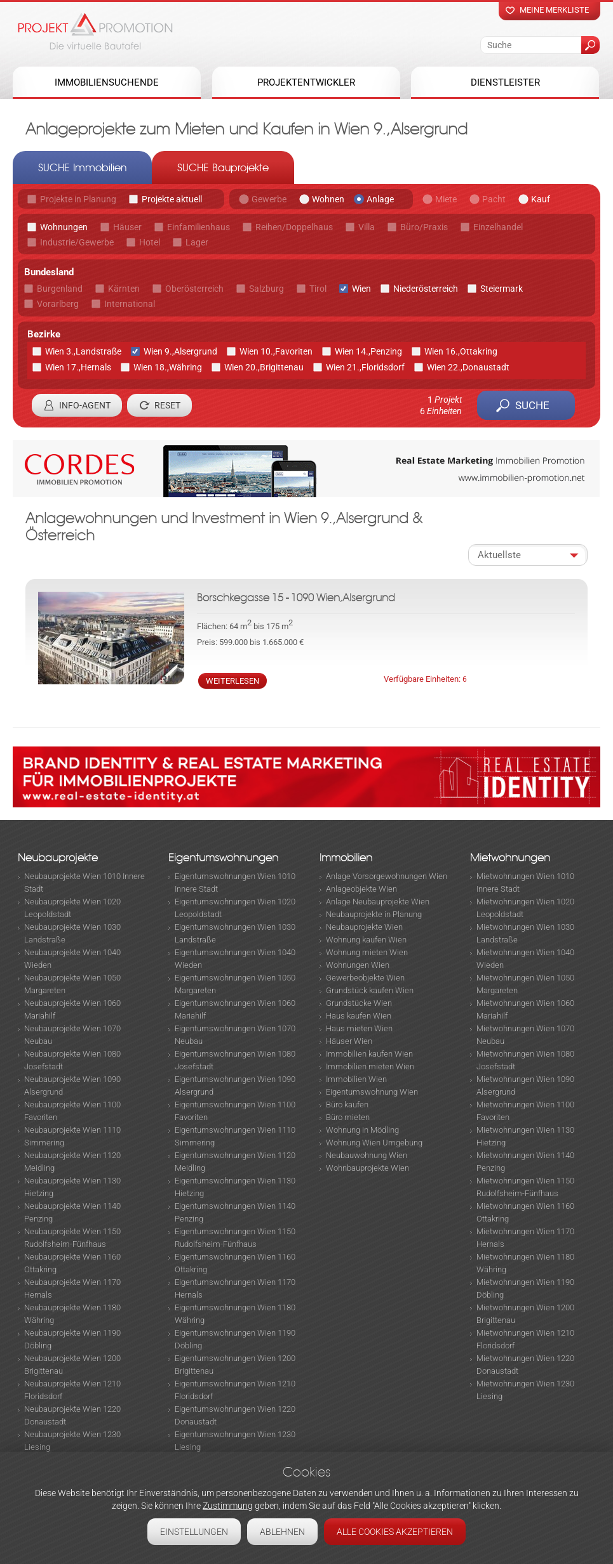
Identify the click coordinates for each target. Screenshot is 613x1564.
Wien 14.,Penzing (368, 351)
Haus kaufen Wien (358, 1015)
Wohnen (328, 199)
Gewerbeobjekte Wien (365, 977)
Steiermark (501, 288)
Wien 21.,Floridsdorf (365, 367)
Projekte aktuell (172, 199)
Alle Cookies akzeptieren (395, 1532)
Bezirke (43, 334)
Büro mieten (348, 1117)
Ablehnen (282, 1532)
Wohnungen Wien (357, 965)
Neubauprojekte (58, 858)
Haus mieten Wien (359, 1028)
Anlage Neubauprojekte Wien (377, 901)
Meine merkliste (554, 10)
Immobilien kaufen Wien (369, 1054)
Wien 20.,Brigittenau (264, 367)
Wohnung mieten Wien (367, 952)
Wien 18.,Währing (167, 367)
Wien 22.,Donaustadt (468, 367)
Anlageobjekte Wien (361, 889)
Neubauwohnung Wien (366, 1155)
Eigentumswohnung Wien (372, 1092)
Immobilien (346, 858)
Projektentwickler (306, 82)
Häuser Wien (349, 1041)
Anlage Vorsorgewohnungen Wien (386, 876)
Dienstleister (505, 82)
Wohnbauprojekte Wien (367, 1168)
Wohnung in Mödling (362, 1130)
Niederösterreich (425, 288)
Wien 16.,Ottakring (460, 351)
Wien (361, 288)
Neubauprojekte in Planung (374, 914)
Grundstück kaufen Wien (370, 990)
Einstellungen (194, 1532)
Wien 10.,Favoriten (276, 351)
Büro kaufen (347, 1104)
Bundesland (49, 272)
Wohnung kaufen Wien (366, 939)
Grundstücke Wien (359, 1003)
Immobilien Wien (356, 1079)
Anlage (380, 199)
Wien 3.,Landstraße (83, 351)
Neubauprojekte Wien (364, 927)
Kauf (540, 199)
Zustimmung (228, 1506)
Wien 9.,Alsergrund (180, 351)
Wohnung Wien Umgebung (374, 1142)
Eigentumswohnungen (223, 858)
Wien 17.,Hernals (78, 367)
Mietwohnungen (510, 858)
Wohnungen (64, 227)
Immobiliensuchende (107, 82)
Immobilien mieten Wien (370, 1066)
